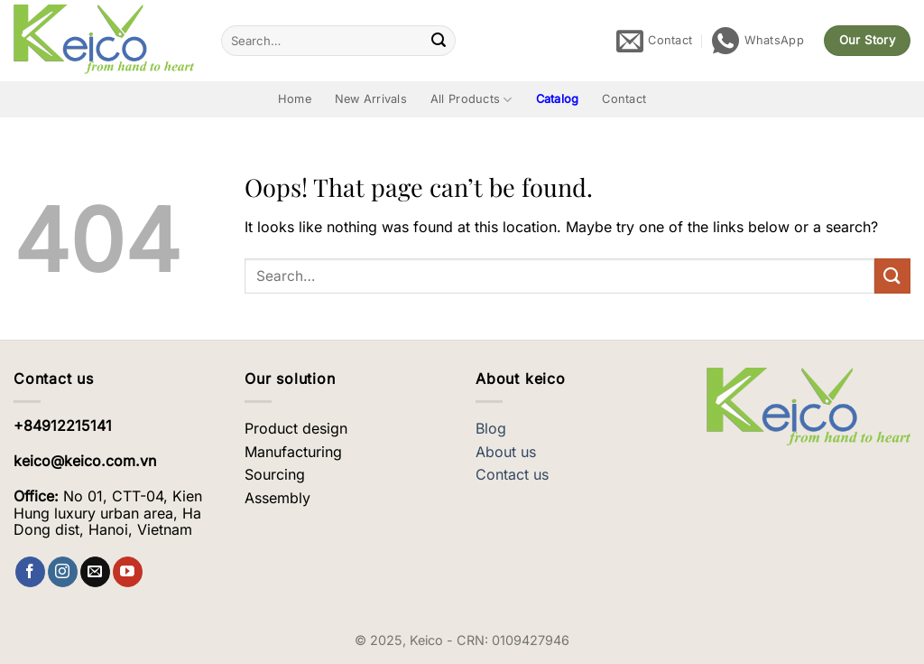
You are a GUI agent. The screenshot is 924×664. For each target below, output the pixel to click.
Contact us (512, 474)
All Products (471, 99)
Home (294, 99)
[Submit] (439, 40)
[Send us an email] (95, 571)
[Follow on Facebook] (30, 571)
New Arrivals (371, 99)
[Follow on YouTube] (128, 571)
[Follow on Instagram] (63, 571)
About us (506, 452)
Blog (491, 428)
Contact (624, 99)
